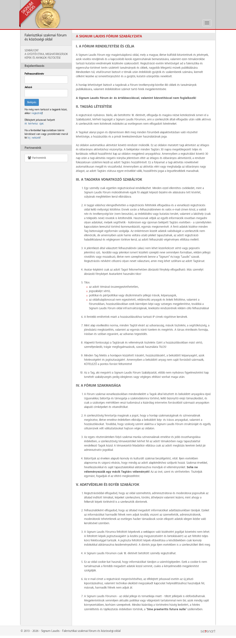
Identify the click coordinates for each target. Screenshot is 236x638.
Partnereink (36, 158)
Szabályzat (32, 50)
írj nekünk (34, 137)
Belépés (31, 102)
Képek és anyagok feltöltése (43, 57)
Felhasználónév (34, 73)
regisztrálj (36, 113)
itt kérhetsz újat (34, 123)
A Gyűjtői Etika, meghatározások (46, 54)
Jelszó (28, 87)
